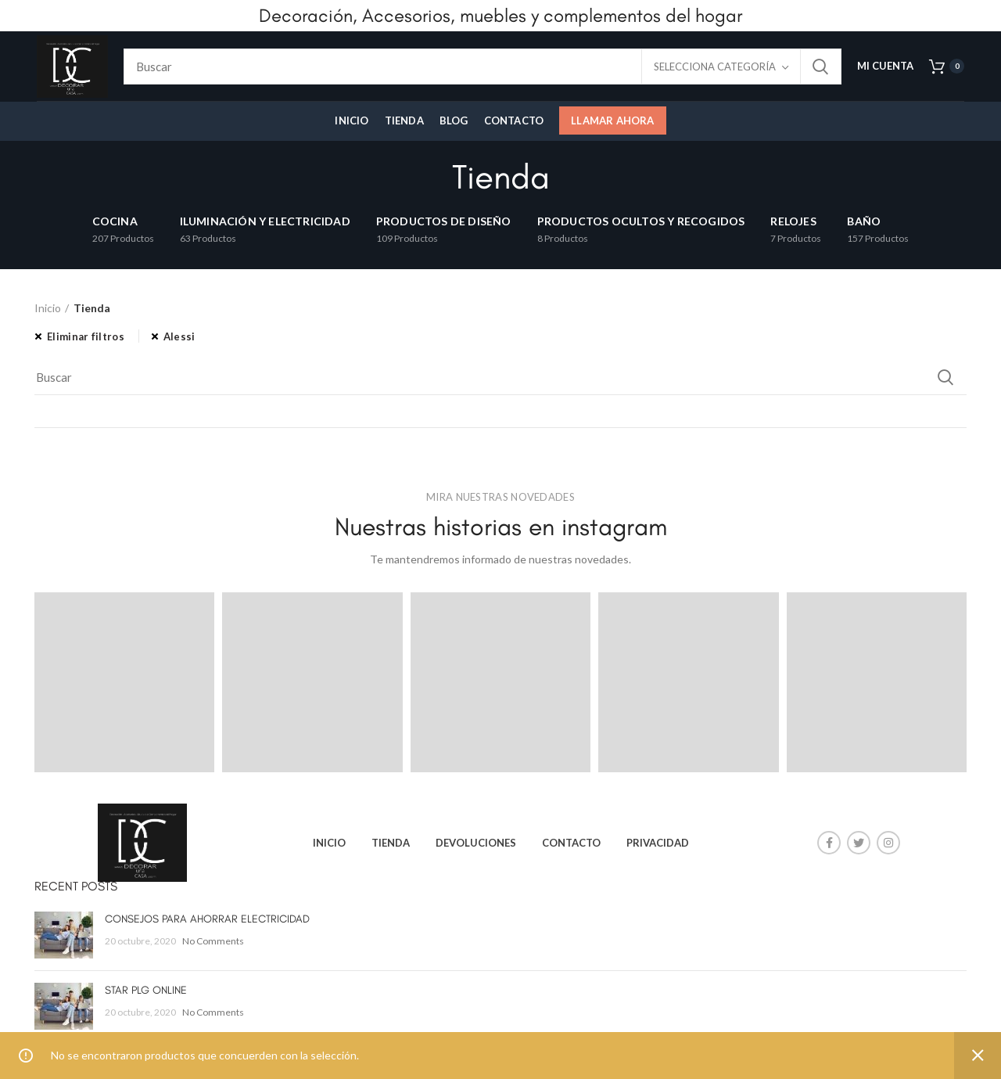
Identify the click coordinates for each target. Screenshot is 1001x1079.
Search (820, 67)
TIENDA (390, 842)
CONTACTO (571, 842)
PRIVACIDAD (657, 842)
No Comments (213, 941)
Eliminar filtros (85, 336)
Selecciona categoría (715, 66)
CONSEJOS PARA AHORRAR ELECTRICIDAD (207, 919)
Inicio (47, 308)
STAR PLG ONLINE (146, 990)
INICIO (329, 842)
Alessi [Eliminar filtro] (179, 336)
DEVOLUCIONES (476, 842)
